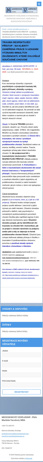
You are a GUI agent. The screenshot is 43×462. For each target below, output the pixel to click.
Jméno (5, 350)
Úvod (4, 29)
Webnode (28, 458)
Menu (39, 4)
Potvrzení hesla (9, 381)
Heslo (4, 370)
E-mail (5, 361)
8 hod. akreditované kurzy (17, 29)
